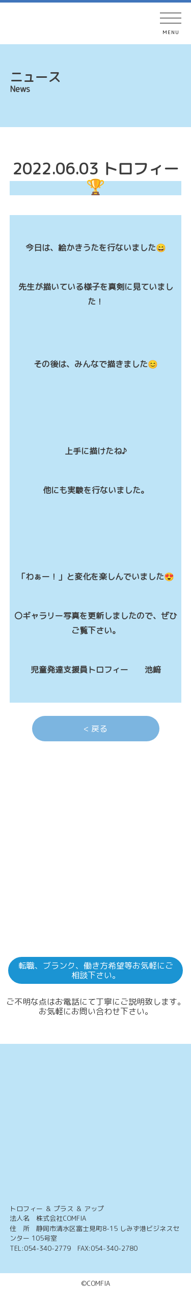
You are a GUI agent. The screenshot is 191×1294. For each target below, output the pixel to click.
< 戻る (95, 728)
